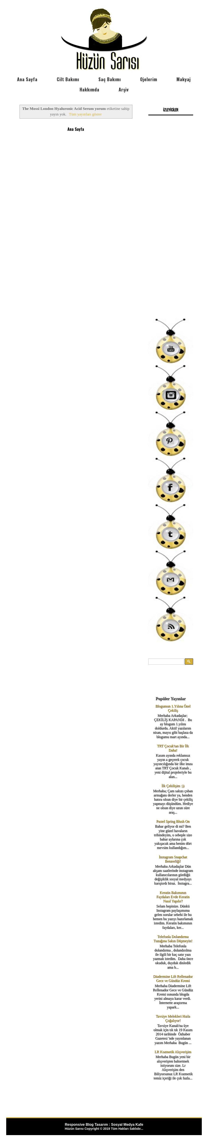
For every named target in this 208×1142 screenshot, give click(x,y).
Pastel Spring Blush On (173, 821)
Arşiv (124, 89)
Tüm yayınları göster (85, 114)
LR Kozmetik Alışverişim (173, 1052)
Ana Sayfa (27, 79)
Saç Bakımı (109, 79)
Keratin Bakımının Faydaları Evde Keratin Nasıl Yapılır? (172, 897)
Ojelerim (148, 79)
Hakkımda (89, 89)
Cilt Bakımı (68, 79)
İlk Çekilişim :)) (172, 786)
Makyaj (184, 79)
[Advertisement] (170, 236)
